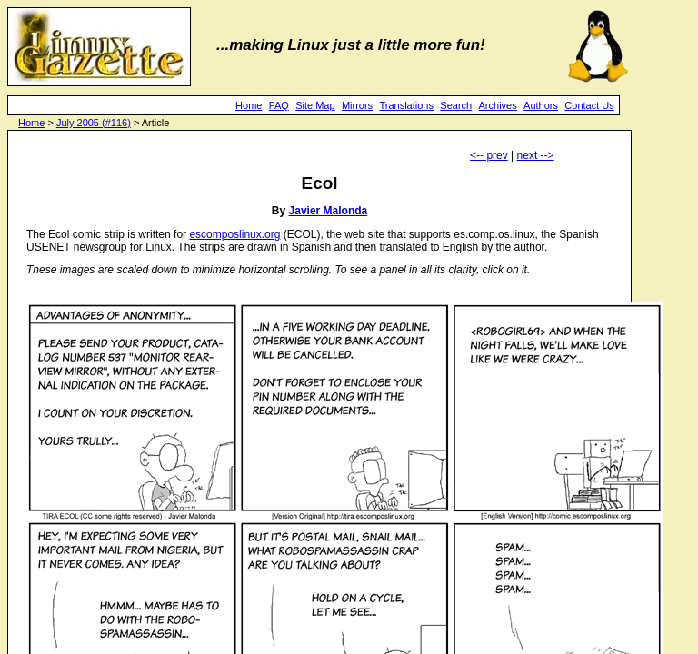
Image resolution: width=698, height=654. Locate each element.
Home (248, 105)
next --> (535, 155)
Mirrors (357, 105)
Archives (498, 105)
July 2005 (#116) (93, 122)
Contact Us (588, 105)
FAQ (279, 105)
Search (456, 105)
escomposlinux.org (234, 234)
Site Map (314, 105)
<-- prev (489, 155)
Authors (541, 105)
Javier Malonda (328, 210)
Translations (406, 105)
